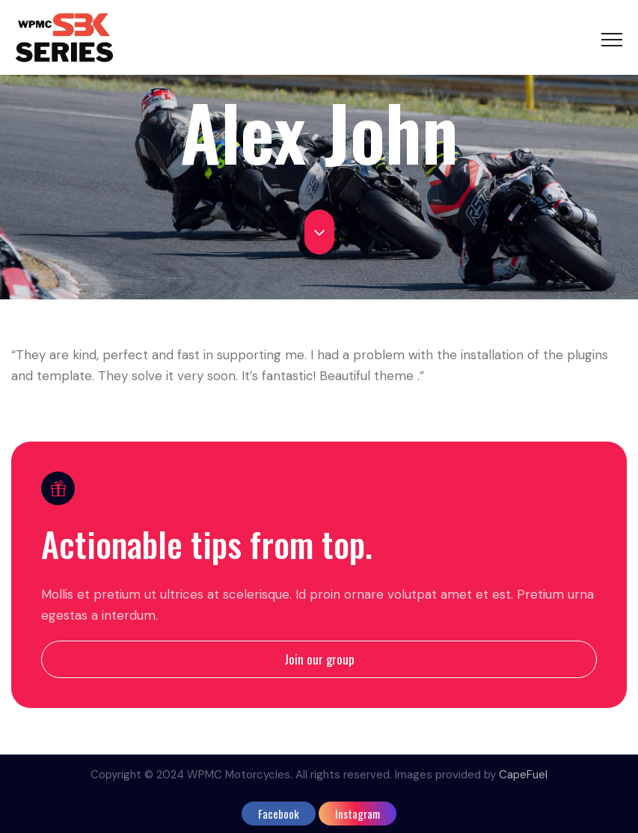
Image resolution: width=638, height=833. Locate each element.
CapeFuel (523, 774)
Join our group (319, 659)
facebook (278, 813)
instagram (357, 813)
